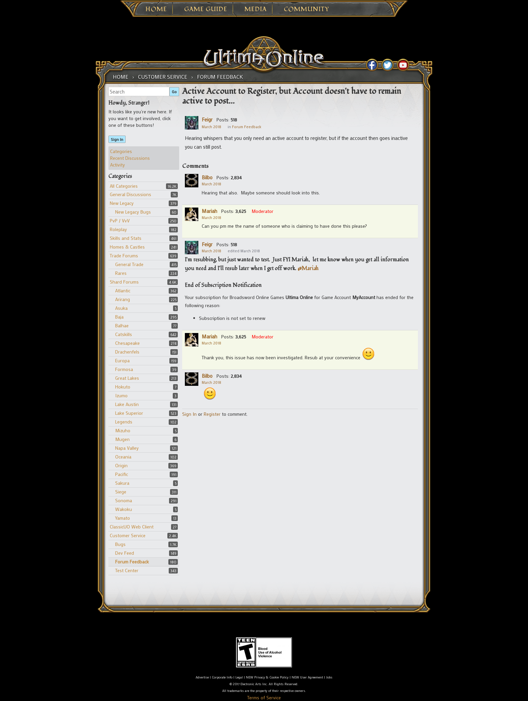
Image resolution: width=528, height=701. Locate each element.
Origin (121, 465)
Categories (121, 151)
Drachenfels (127, 351)
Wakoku (123, 509)
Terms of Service (264, 697)
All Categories (124, 186)
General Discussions (130, 194)
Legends (123, 421)
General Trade (129, 264)
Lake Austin (127, 404)
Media (255, 9)
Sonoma (123, 500)
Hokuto (122, 386)
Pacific (121, 474)
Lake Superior (129, 413)
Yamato (122, 518)
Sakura (122, 483)
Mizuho (122, 430)
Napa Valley (127, 448)
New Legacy (122, 203)
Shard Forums (124, 282)
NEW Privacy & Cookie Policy (267, 677)
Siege (120, 491)
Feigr (207, 119)
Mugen (122, 439)
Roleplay (118, 229)
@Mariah (308, 268)
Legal (239, 677)
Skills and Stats (125, 238)
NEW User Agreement (307, 677)
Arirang (122, 299)
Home (156, 9)
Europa (122, 360)
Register (212, 414)
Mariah (209, 211)
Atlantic (122, 290)
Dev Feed (124, 553)
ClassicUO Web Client (132, 526)
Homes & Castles (127, 247)
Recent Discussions (130, 158)
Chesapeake (127, 343)
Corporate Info (222, 677)
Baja (119, 316)
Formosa (124, 369)
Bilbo (207, 177)
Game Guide (205, 9)
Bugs (120, 544)
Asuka (121, 308)
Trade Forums (124, 255)
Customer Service (127, 535)
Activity (117, 164)
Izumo (121, 395)
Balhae (122, 325)
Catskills (123, 334)
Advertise (202, 677)
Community (306, 9)
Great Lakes (127, 378)
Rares (121, 273)
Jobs (329, 677)
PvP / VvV (120, 220)
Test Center (126, 570)
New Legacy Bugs (133, 212)
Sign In (117, 139)
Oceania (123, 456)
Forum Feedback (132, 561)
